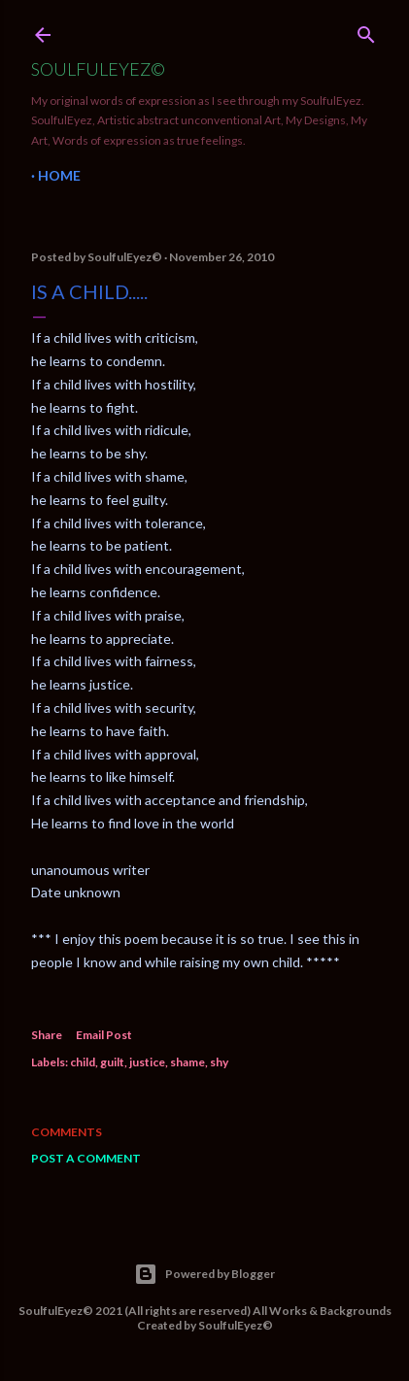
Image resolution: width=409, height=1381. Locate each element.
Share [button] (46, 1034)
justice (147, 1062)
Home (59, 175)
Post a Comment (86, 1158)
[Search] (366, 31)
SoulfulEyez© (98, 69)
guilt (112, 1062)
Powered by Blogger (204, 1274)
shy (219, 1062)
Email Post (104, 1034)
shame (187, 1062)
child (82, 1062)
